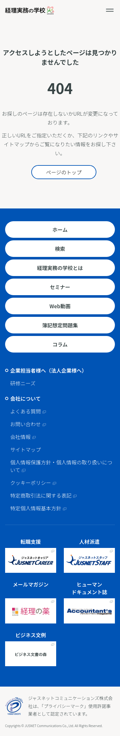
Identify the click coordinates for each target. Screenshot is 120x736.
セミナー (60, 287)
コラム (60, 344)
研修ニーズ (22, 383)
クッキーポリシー (30, 482)
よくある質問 (25, 411)
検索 (60, 248)
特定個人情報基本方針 (35, 508)
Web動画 (60, 306)
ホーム (60, 229)
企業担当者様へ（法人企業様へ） (48, 370)
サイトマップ (25, 449)
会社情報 (20, 437)
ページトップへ (113, 680)
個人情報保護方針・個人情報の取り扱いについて (61, 466)
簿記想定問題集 (60, 325)
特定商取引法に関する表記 (40, 495)
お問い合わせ (25, 424)
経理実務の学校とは (60, 268)
